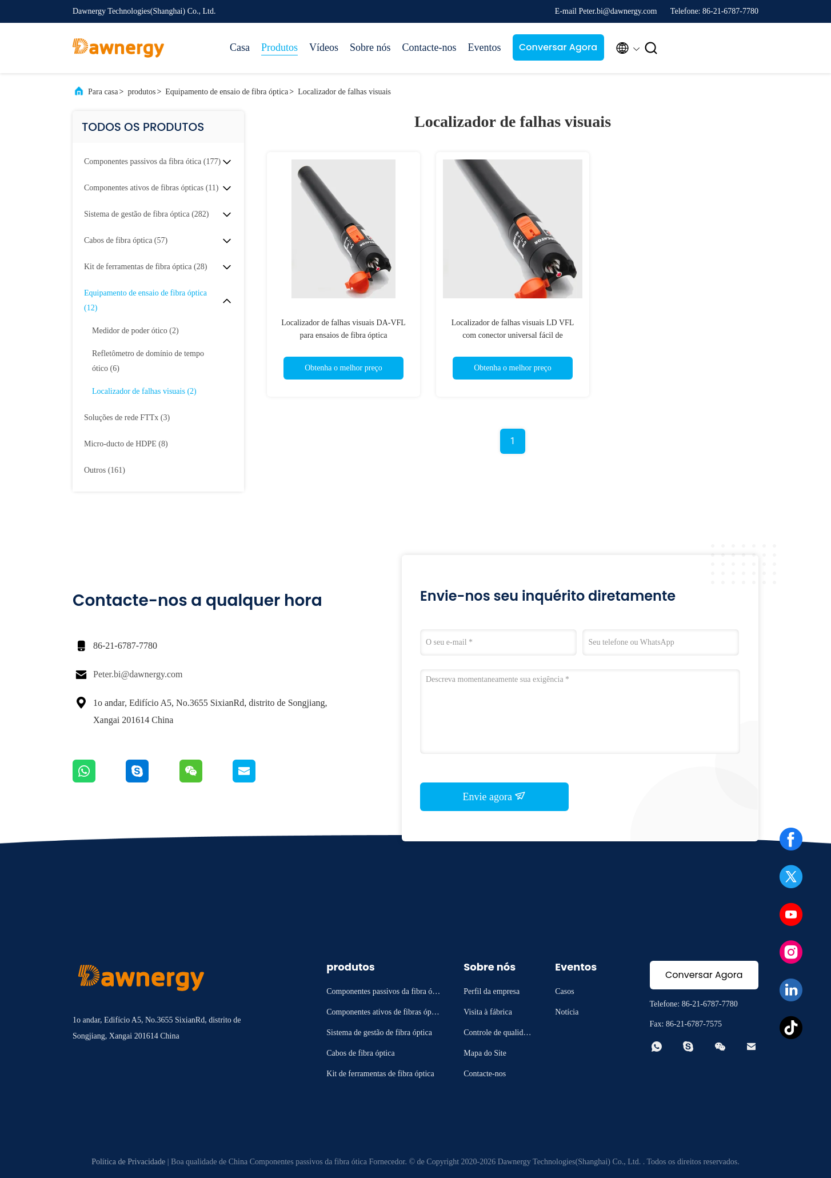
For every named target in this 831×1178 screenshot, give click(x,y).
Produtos (279, 47)
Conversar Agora (558, 47)
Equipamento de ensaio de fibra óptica (226, 91)
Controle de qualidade (497, 1034)
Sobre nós (370, 47)
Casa (240, 47)
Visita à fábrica (488, 1012)
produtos (141, 91)
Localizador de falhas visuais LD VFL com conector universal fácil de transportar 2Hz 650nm (513, 335)
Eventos (484, 47)
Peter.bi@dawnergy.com (137, 674)
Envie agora (494, 796)
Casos (564, 991)
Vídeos (323, 47)
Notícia (566, 1012)
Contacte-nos (429, 47)
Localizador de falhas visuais (344, 91)
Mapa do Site (485, 1053)
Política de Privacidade (128, 1161)
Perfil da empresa (492, 991)
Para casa (103, 91)
